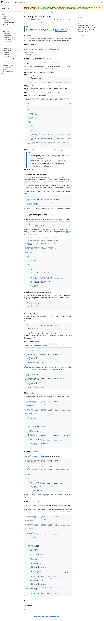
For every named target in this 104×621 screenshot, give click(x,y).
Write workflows (40, 12)
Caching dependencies (32, 314)
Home (3, 6)
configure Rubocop (38, 456)
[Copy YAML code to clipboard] (70, 104)
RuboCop (26, 456)
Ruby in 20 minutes (31, 54)
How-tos (34, 12)
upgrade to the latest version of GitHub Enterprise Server (48, 8)
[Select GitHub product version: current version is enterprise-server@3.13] (21, 2)
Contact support (28, 609)
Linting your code (31, 451)
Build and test (49, 12)
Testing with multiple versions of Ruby (39, 214)
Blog (58, 616)
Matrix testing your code (34, 393)
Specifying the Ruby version (35, 174)
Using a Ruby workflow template (37, 58)
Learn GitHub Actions (31, 52)
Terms (35, 616)
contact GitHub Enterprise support (80, 8)
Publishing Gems (31, 502)
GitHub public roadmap (61, 30)
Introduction (30, 35)
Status (43, 616)
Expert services (53, 616)
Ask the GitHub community (30, 608)
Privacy (39, 616)
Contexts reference (31, 234)
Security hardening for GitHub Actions (41, 166)
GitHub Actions (7, 9)
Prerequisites (30, 44)
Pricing (47, 616)
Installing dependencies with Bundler (39, 292)
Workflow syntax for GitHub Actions (63, 233)
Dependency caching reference (40, 345)
